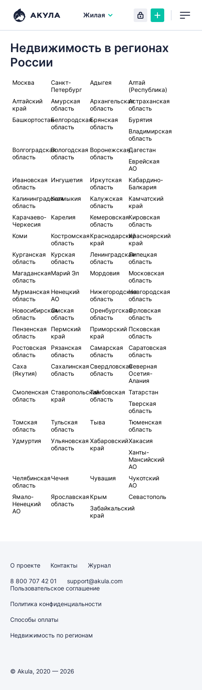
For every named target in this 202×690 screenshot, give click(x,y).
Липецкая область (143, 258)
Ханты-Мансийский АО (146, 459)
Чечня (60, 478)
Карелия (63, 217)
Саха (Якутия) (24, 370)
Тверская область (142, 407)
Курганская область (29, 258)
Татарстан (143, 392)
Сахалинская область (70, 370)
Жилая (98, 15)
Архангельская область (112, 104)
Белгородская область (71, 123)
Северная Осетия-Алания (143, 373)
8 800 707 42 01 (33, 581)
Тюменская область (145, 425)
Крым (98, 496)
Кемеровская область (109, 220)
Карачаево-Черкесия (29, 220)
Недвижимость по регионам (51, 635)
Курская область (63, 258)
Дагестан (142, 149)
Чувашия (103, 478)
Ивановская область (30, 183)
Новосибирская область (35, 314)
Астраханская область (149, 104)
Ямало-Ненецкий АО (26, 504)
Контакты (64, 565)
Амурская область (65, 104)
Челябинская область (31, 481)
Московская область (146, 276)
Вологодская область (69, 153)
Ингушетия (67, 179)
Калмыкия (66, 198)
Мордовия (105, 273)
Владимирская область (150, 134)
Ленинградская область (112, 258)
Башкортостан (33, 119)
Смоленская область (30, 395)
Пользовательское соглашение (55, 588)
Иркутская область (106, 183)
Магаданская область (31, 276)
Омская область (62, 314)
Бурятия (140, 119)
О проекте (25, 565)
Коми (19, 235)
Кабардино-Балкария (146, 183)
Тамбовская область (107, 395)
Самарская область (106, 351)
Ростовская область (29, 351)
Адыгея (101, 82)
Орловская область (145, 314)
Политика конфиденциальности (55, 603)
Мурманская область (31, 295)
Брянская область (104, 123)
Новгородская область (149, 295)
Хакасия (141, 440)
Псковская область (144, 332)
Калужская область (106, 202)
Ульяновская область (70, 444)
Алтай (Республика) (148, 86)
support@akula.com (95, 581)
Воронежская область (110, 153)
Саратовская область (147, 351)
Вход (140, 15)
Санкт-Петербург (66, 86)
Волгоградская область (34, 153)
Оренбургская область (111, 314)
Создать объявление (157, 15)
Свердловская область (111, 370)
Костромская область (70, 239)
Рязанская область (66, 351)
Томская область (24, 425)
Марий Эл (65, 273)
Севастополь (147, 496)
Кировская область (144, 220)
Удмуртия (26, 440)
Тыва (97, 422)
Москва (23, 82)
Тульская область (64, 425)
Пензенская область (29, 332)
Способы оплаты (34, 619)
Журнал (99, 565)
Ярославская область (70, 500)
